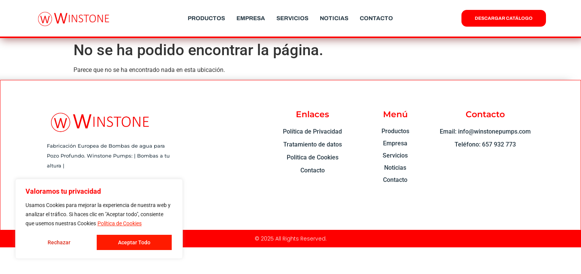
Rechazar (59, 242)
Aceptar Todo (134, 242)
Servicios (292, 18)
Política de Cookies (119, 223)
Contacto (376, 18)
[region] (99, 219)
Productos (206, 18)
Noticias (334, 18)
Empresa (250, 18)
